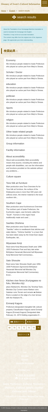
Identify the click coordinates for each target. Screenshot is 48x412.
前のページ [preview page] (32, 322)
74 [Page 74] (34, 328)
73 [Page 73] (29, 328)
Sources (24, 360)
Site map (25, 356)
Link (25, 352)
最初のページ (17, 322)
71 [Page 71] (19, 328)
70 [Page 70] (14, 328)
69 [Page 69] (10, 328)
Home (3, 11)
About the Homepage (25, 363)
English (12, 11)
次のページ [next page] (23, 334)
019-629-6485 (27, 375)
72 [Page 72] (24, 328)
